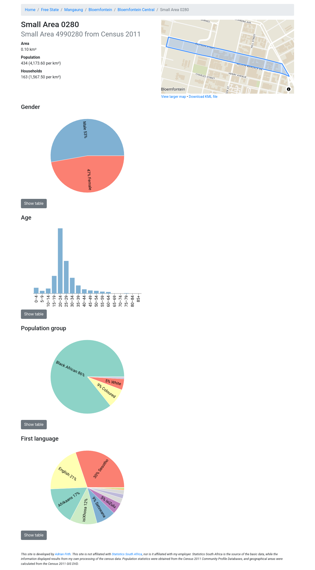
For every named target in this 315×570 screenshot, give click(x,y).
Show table (34, 203)
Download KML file (203, 97)
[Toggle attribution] (289, 89)
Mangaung (73, 9)
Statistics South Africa (127, 554)
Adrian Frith (63, 554)
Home (30, 9)
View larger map (173, 97)
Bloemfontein (100, 9)
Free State (50, 9)
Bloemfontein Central (136, 9)
